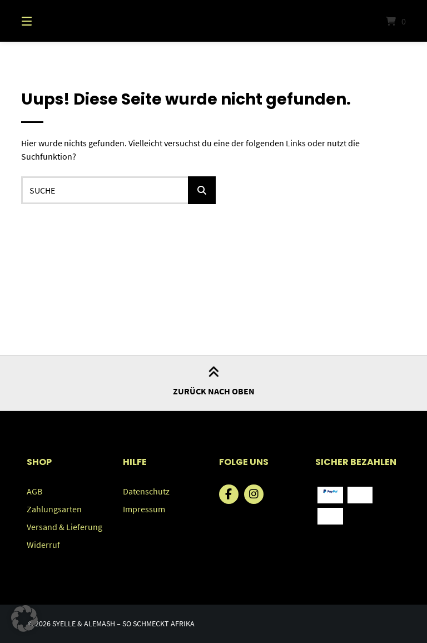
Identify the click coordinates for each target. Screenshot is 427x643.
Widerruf (43, 544)
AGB (34, 491)
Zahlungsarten (54, 509)
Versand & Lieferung (64, 526)
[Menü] (46, 21)
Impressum (144, 509)
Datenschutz (146, 491)
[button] (24, 618)
